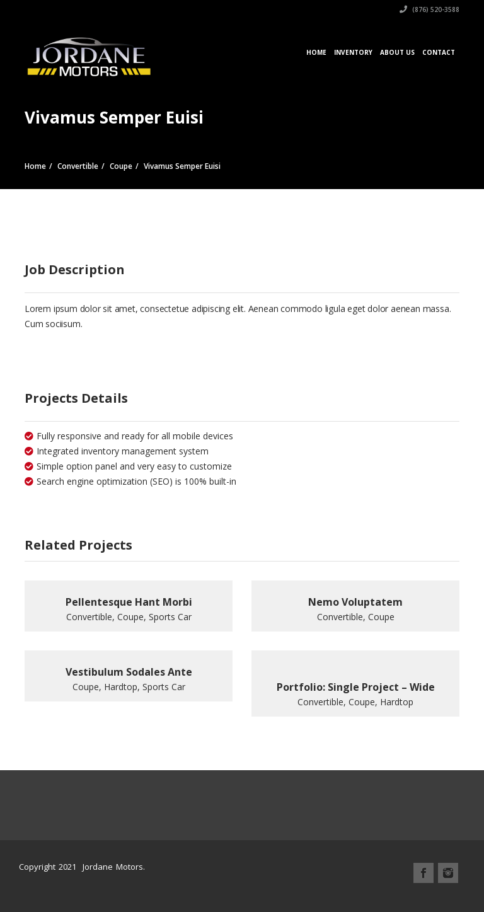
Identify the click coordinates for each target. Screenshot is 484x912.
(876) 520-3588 (429, 9)
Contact (438, 52)
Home (316, 52)
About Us (397, 52)
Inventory (353, 52)
